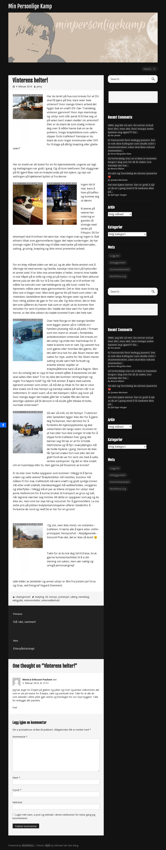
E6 (46, 596)
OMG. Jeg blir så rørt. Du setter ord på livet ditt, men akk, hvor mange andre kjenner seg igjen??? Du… (131, 129)
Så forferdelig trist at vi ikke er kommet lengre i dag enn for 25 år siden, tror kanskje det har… (132, 162)
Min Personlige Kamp (30, 6)
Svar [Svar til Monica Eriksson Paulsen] (14, 707)
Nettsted (17, 802)
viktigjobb (17, 600)
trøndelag (84, 596)
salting (73, 596)
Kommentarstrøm (119, 269)
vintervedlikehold (50, 600)
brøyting (39, 596)
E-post (16, 790)
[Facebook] (3, 425)
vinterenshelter (32, 600)
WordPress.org (118, 276)
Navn (16, 777)
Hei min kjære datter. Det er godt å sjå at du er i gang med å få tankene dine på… (131, 188)
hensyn (53, 596)
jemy (39, 86)
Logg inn (114, 255)
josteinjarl (63, 596)
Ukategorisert (23, 596)
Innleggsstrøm (117, 262)
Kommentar (19, 736)
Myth (47, 845)
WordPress (28, 845)
